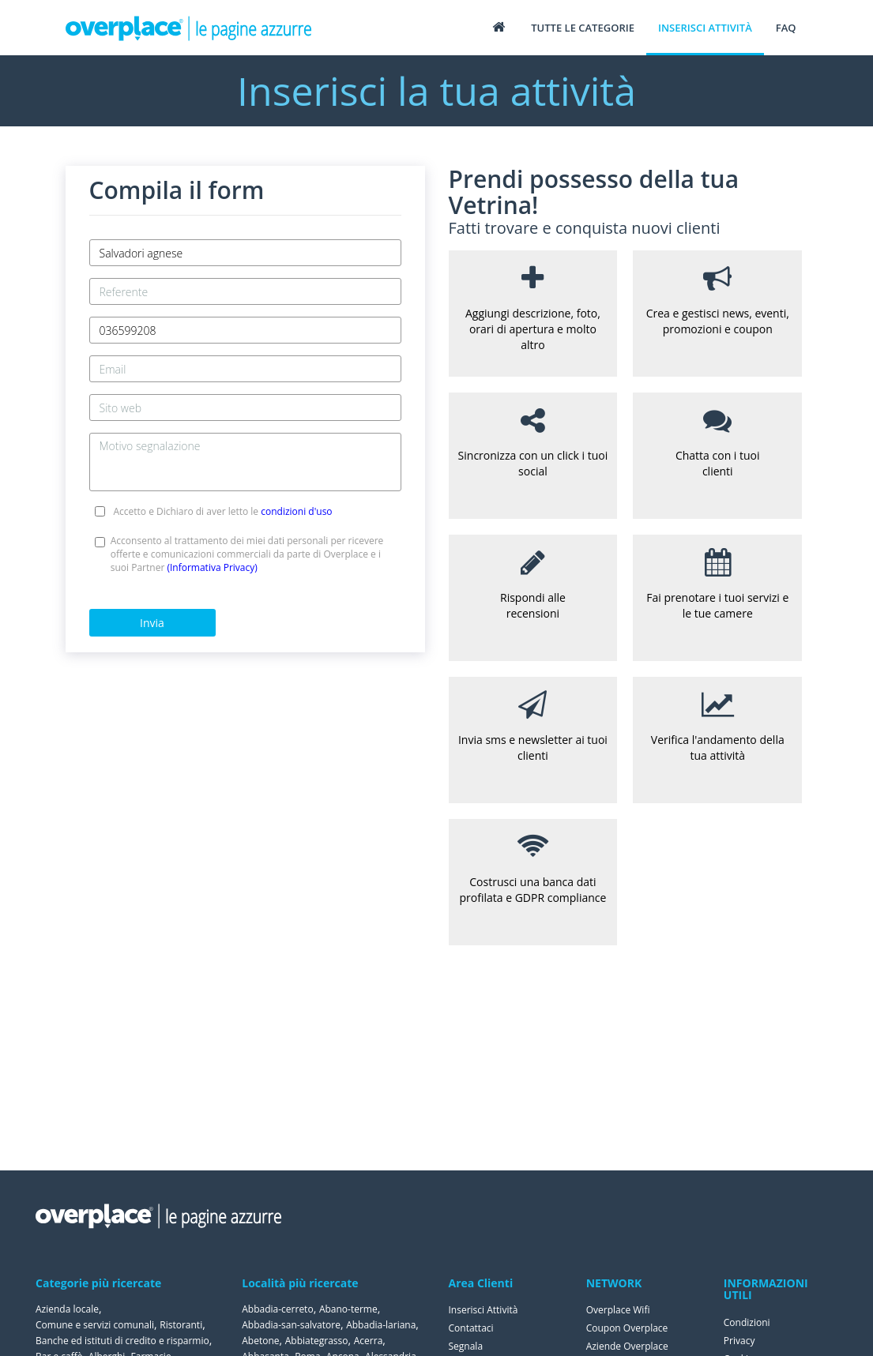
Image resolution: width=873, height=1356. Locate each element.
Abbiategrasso (316, 1340)
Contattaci (471, 1328)
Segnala (466, 1346)
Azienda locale (67, 1309)
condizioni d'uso (296, 511)
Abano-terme (348, 1309)
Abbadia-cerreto (277, 1309)
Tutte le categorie (582, 28)
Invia (152, 622)
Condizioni (747, 1322)
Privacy (739, 1340)
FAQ (786, 28)
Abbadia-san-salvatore (291, 1325)
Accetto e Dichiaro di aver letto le (222, 511)
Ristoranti (181, 1325)
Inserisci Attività (483, 1310)
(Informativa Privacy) (212, 567)
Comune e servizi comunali (95, 1325)
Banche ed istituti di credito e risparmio (122, 1340)
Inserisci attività (705, 28)
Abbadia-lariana (381, 1325)
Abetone (260, 1340)
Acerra (368, 1340)
